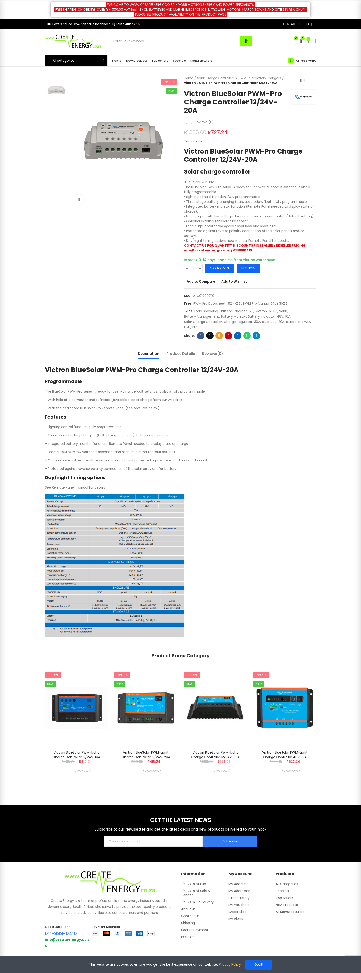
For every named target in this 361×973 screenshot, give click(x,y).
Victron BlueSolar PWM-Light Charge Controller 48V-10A (284, 754)
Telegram (256, 335)
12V (251, 311)
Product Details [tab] (180, 353)
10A (287, 316)
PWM (306, 321)
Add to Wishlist (234, 281)
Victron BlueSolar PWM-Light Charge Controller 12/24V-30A (215, 754)
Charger (240, 311)
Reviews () (204, 122)
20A (281, 321)
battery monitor (233, 316)
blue (265, 321)
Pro (194, 327)
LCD (187, 327)
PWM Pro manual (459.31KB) (265, 303)
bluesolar (293, 321)
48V (280, 316)
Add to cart (219, 268)
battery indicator (261, 316)
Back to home (306, 80)
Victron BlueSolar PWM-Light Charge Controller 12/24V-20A (146, 754)
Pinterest (228, 335)
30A (257, 321)
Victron (261, 311)
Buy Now (248, 268)
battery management (201, 316)
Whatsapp (247, 335)
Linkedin (238, 335)
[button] (292, 24)
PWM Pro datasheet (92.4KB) (217, 303)
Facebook (201, 335)
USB (273, 321)
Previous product (301, 80)
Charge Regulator (238, 321)
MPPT (273, 311)
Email (219, 335)
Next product (312, 80)
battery (226, 311)
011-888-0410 (306, 61)
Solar (283, 311)
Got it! (258, 964)
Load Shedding (206, 311)
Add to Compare (201, 281)
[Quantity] (193, 268)
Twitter (210, 335)
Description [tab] (148, 353)
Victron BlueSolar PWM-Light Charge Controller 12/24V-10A (76, 754)
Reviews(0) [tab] (212, 353)
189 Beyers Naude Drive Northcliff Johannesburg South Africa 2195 (93, 24)
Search (246, 41)
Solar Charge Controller (203, 321)
